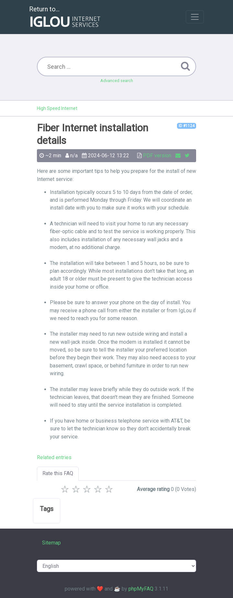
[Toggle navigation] (195, 16)
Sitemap (51, 543)
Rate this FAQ (57, 473)
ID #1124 (186, 126)
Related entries (54, 457)
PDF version (157, 155)
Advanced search (116, 80)
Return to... (65, 17)
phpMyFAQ (140, 589)
